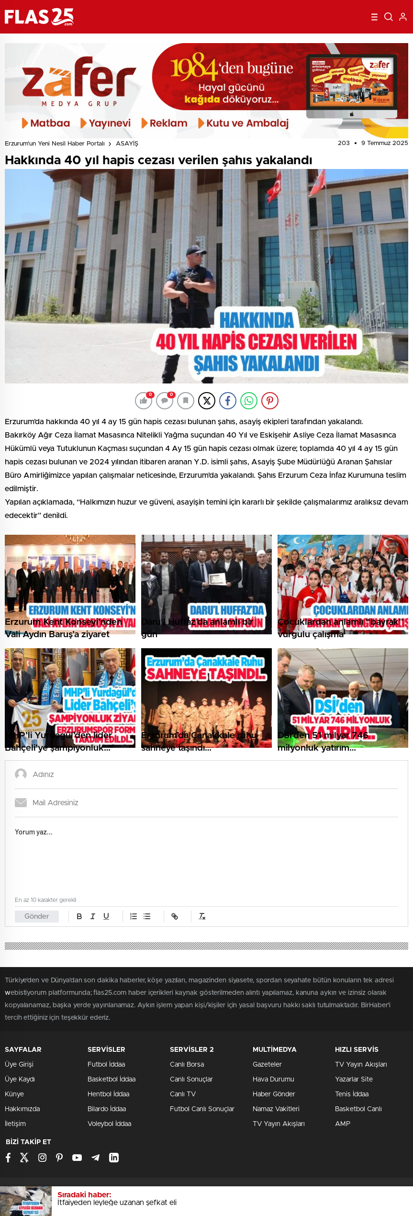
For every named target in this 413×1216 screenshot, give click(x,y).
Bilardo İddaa (107, 1109)
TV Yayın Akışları (279, 1124)
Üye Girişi (19, 1064)
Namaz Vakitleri (276, 1109)
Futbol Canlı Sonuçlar (202, 1109)
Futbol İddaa (106, 1064)
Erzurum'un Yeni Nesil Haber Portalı (55, 144)
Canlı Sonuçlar (191, 1079)
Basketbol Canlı (358, 1109)
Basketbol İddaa (111, 1079)
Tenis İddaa (351, 1094)
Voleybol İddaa (109, 1124)
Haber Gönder (274, 1094)
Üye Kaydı (20, 1079)
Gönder (36, 916)
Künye (14, 1094)
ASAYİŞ (127, 144)
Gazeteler (267, 1064)
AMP (342, 1124)
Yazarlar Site (354, 1079)
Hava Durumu (273, 1079)
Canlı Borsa (187, 1064)
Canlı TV (183, 1094)
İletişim (15, 1124)
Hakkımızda (22, 1109)
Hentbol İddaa (108, 1094)
